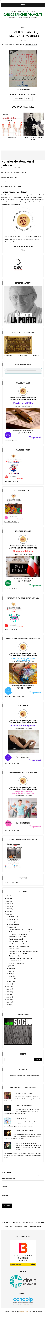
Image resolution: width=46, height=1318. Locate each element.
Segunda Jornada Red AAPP (18, 942)
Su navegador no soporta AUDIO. (23, 370)
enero (10, 981)
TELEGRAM (32, 94)
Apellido (5, 1195)
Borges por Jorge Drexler (24, 1106)
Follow (23, 250)
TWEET (22, 94)
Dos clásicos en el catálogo (18, 944)
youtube (40, 1222)
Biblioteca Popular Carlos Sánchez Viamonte (24, 1076)
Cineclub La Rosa (21, 1226)
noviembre (12, 919)
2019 (7, 911)
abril (10, 974)
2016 (7, 987)
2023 (8, 901)
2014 (7, 992)
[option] (12, 126)
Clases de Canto (21, 1118)
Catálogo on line (35, 1226)
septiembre (12, 925)
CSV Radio (8, 1226)
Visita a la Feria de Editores (18, 954)
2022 (8, 904)
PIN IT (28, 99)
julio (10, 966)
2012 (7, 997)
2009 (8, 1005)
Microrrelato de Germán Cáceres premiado (23, 951)
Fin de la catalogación (16, 963)
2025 (7, 896)
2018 (8, 914)
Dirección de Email (9, 1178)
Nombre (4, 1187)
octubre (11, 922)
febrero (11, 979)
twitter (17, 1222)
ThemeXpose (23, 1312)
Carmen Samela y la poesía (24, 1131)
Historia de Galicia (15, 956)
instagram (28, 1222)
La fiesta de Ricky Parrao (24, 1093)
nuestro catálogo (31, 45)
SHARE (13, 94)
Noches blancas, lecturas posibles (20, 932)
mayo (10, 971)
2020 (8, 909)
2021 (7, 906)
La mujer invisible (15, 961)
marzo (11, 976)
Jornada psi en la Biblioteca (18, 934)
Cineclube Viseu (14, 949)
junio (10, 968)
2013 (7, 994)
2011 (7, 1000)
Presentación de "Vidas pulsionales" (21, 929)
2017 (7, 984)
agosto (11, 927)
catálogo (22, 28)
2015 (7, 989)
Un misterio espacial (16, 939)
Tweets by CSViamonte (12, 882)
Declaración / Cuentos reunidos (19, 946)
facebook (6, 1222)
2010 (8, 1002)
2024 (8, 899)
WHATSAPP (19, 99)
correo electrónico (13, 204)
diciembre (12, 917)
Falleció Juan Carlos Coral (17, 937)
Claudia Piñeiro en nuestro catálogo (21, 958)
